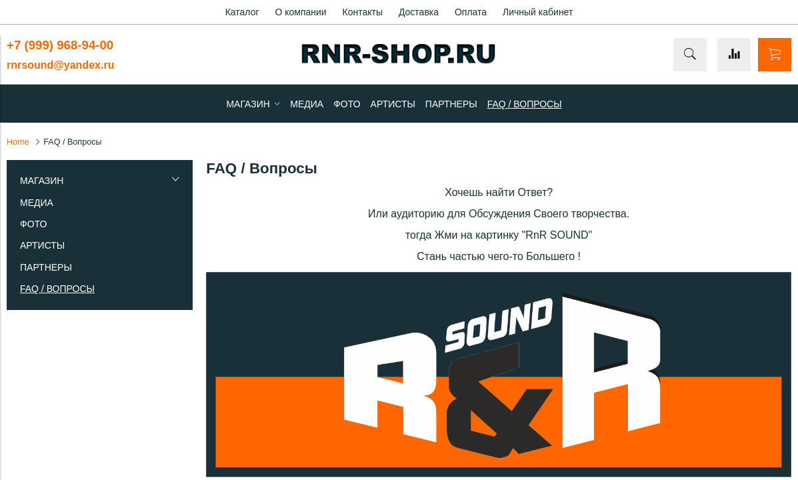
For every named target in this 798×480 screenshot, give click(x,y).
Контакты (363, 12)
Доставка (419, 12)
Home (18, 142)
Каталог (242, 12)
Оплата (471, 12)
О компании (300, 12)
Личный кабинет (538, 12)
